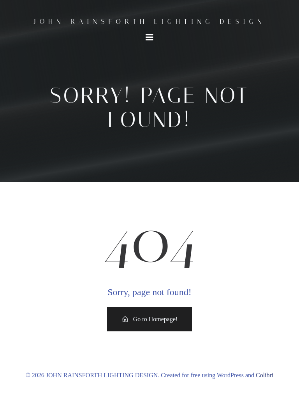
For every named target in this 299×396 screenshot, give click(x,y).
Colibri (264, 375)
